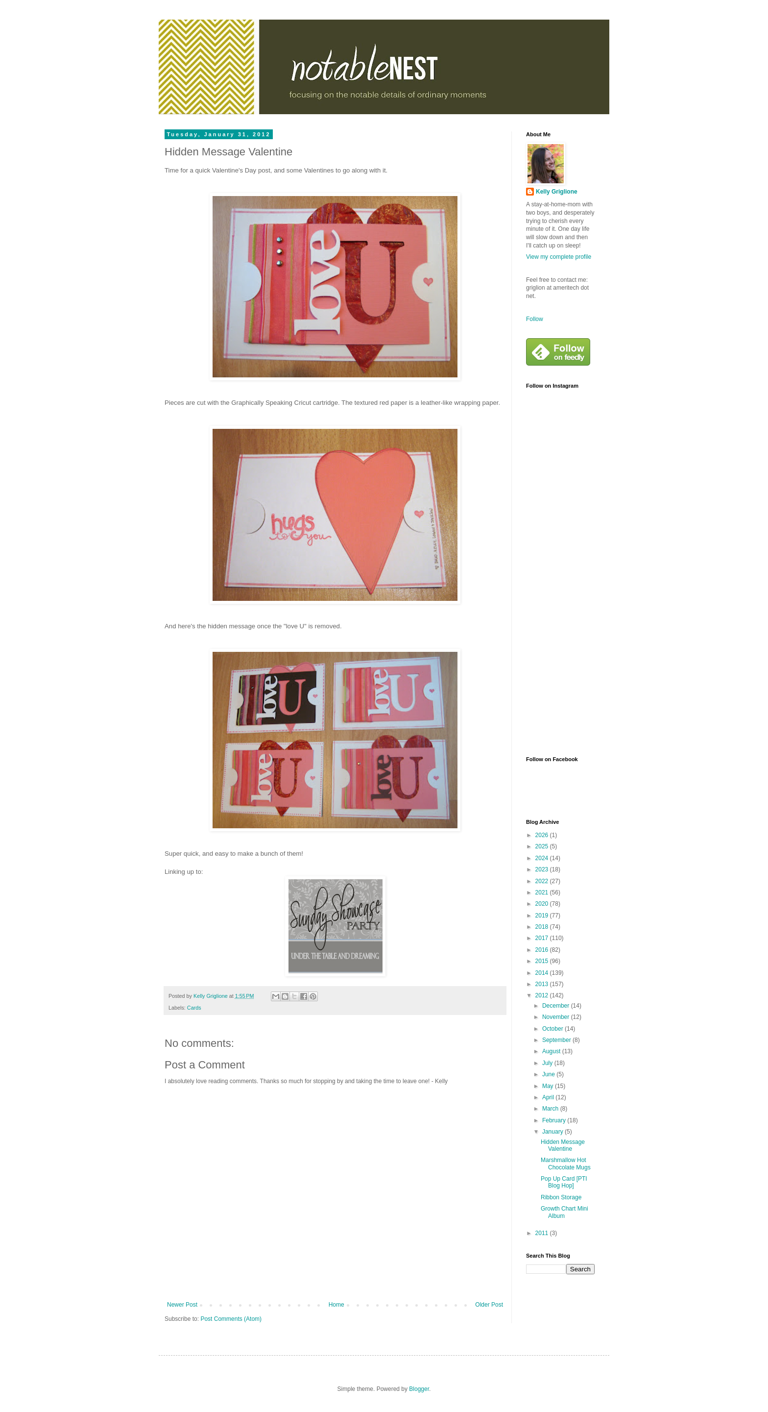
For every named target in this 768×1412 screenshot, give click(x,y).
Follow (534, 319)
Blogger (419, 1389)
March (551, 1108)
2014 (542, 972)
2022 (542, 881)
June (549, 1074)
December (556, 1005)
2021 (542, 892)
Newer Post (182, 1304)
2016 (542, 949)
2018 (542, 926)
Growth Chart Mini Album (564, 1212)
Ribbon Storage (561, 1197)
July (548, 1063)
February (554, 1120)
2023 (542, 869)
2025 (542, 846)
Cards (194, 1008)
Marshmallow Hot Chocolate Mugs (566, 1163)
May (548, 1086)
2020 (542, 903)
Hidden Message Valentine (563, 1145)
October (553, 1028)
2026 (542, 835)
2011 (542, 1233)
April (548, 1097)
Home (336, 1304)
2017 (542, 938)
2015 (542, 961)
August (552, 1051)
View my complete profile (558, 256)
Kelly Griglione (556, 191)
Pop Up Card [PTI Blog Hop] (564, 1182)
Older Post (489, 1304)
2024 (542, 858)
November (556, 1017)
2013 (542, 984)
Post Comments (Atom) (231, 1318)
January (553, 1131)
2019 (542, 915)
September (557, 1040)
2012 (542, 995)
